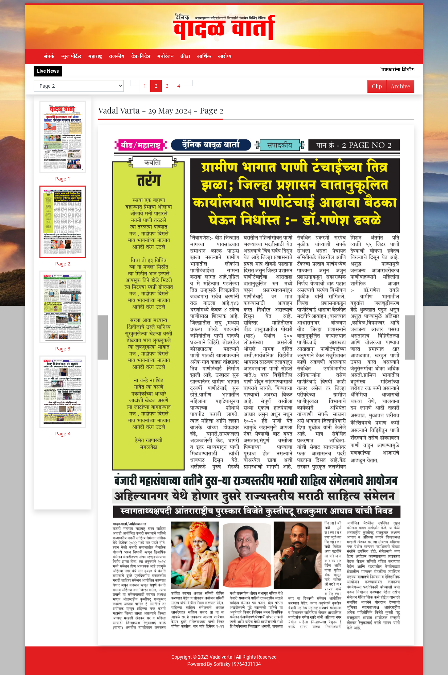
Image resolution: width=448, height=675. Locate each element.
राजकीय (116, 56)
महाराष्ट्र (95, 56)
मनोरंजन (165, 56)
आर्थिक (204, 56)
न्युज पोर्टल (71, 56)
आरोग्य (224, 56)
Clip (377, 86)
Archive (398, 87)
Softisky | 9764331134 (237, 664)
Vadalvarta (221, 657)
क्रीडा (185, 56)
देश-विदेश (141, 56)
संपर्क (49, 56)
